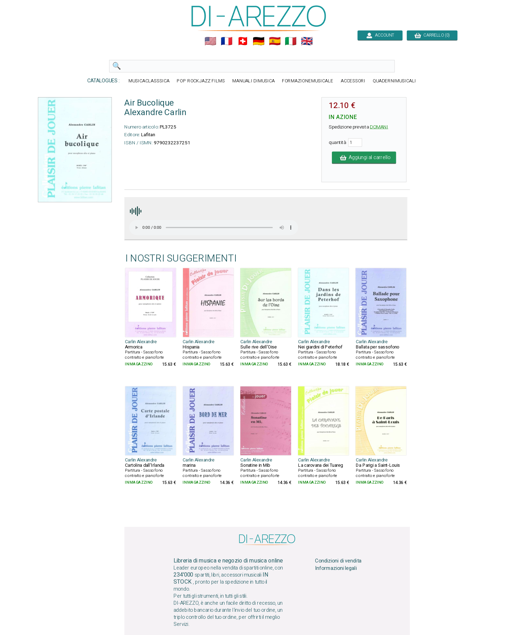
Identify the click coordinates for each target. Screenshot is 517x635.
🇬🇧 (307, 41)
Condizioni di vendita (338, 561)
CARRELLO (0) (432, 35)
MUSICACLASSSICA (148, 81)
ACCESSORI (352, 81)
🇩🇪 (259, 41)
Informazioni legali (336, 568)
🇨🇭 (242, 41)
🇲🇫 (227, 41)
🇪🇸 (274, 41)
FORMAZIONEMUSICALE (307, 81)
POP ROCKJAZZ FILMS (201, 81)
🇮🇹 (291, 41)
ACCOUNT (380, 35)
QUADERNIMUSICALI (394, 81)
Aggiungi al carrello (363, 158)
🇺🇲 (210, 41)
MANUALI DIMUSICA (253, 81)
